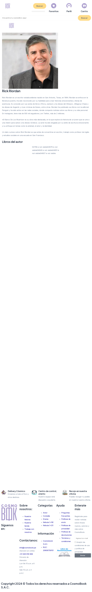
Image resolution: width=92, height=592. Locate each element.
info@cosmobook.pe (27, 548)
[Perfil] (69, 5)
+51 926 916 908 (26, 554)
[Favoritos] (53, 5)
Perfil (69, 11)
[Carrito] (84, 5)
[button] (38, 11)
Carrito (84, 11)
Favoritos (53, 11)
